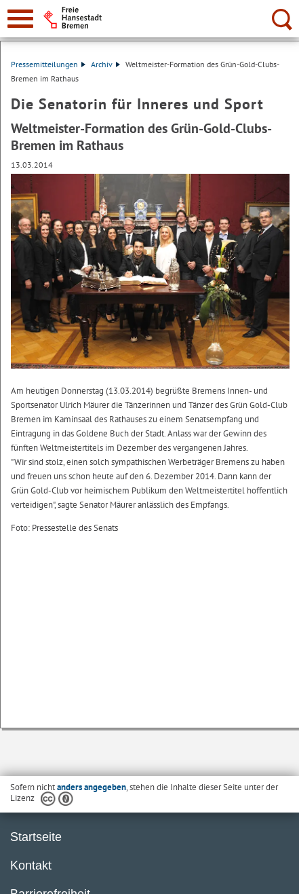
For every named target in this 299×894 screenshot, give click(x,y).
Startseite (36, 837)
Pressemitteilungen (48, 64)
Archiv (105, 64)
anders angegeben (91, 787)
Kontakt (31, 865)
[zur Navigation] (20, 18)
